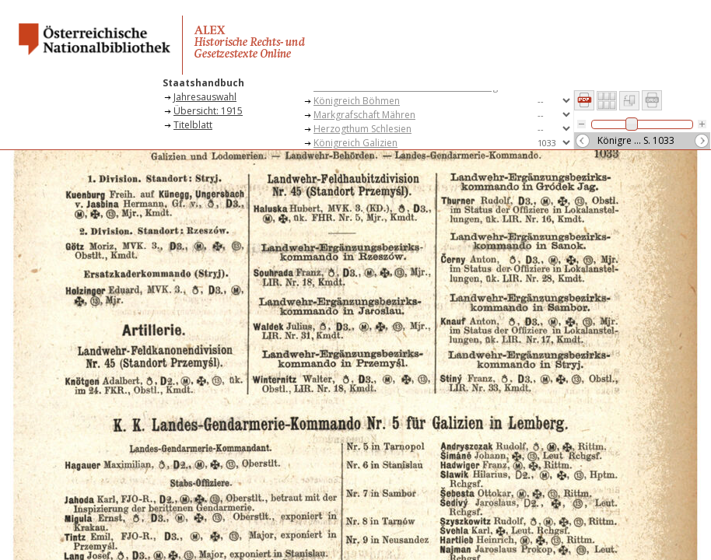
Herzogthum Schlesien (362, 128)
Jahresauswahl (204, 96)
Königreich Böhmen (356, 100)
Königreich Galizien (355, 142)
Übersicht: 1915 (208, 110)
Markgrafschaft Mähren (364, 114)
